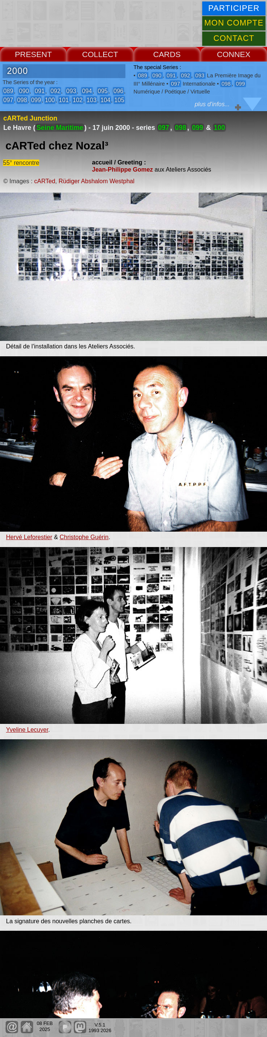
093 (71, 91)
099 (36, 100)
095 (102, 91)
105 (119, 100)
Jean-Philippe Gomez (122, 169)
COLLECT (100, 54)
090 (24, 91)
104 (105, 100)
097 (8, 100)
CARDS (167, 54)
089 (8, 91)
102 (77, 100)
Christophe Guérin (84, 537)
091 (39, 91)
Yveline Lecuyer (27, 730)
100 (50, 100)
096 (118, 91)
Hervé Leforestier (29, 537)
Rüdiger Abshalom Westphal (96, 181)
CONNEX (233, 54)
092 (55, 91)
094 (87, 91)
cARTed (44, 181)
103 (91, 100)
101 (64, 100)
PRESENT (33, 54)
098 (22, 100)
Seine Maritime (60, 127)
